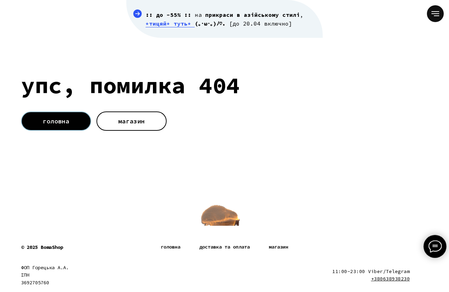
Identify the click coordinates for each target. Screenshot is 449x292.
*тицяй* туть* (170, 23)
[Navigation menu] (435, 13)
